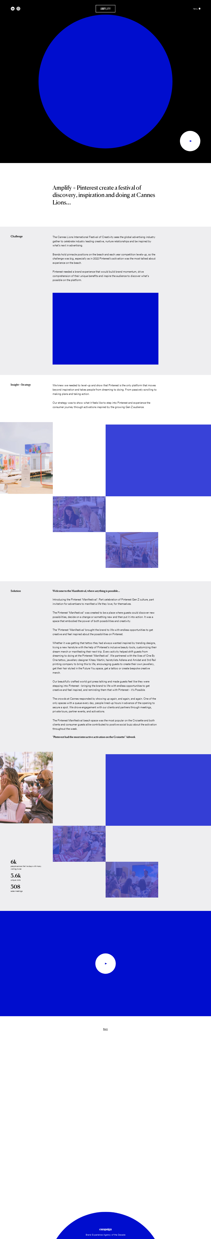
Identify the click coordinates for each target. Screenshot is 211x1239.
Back (105, 1029)
